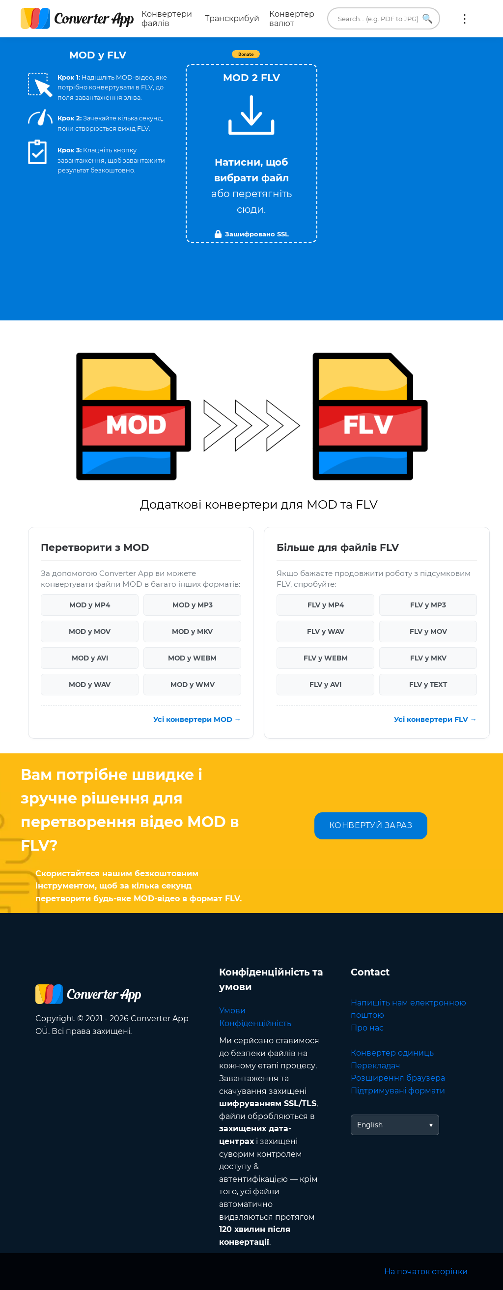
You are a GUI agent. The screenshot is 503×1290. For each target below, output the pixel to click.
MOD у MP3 (192, 605)
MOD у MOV (90, 631)
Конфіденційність (255, 1023)
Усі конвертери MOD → (197, 719)
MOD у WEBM (192, 658)
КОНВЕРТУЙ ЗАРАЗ (371, 825)
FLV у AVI (325, 684)
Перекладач (375, 1065)
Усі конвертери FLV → (435, 719)
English (370, 1124)
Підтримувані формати (398, 1090)
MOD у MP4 (89, 605)
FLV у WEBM (326, 658)
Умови (232, 1010)
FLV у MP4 (325, 605)
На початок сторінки (426, 1271)
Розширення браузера (398, 1078)
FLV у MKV (428, 658)
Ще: (465, 19)
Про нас (367, 1027)
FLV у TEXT (428, 684)
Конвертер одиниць (392, 1053)
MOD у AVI (90, 658)
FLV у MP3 (428, 605)
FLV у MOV (428, 631)
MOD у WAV (90, 684)
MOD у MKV (192, 631)
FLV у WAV (325, 631)
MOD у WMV (192, 684)
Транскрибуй (232, 18)
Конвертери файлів (166, 18)
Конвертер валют (291, 18)
